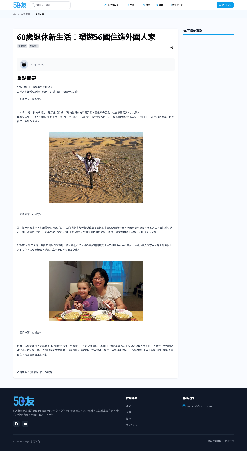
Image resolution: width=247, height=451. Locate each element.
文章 (128, 412)
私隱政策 (229, 441)
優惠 (146, 4)
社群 (159, 4)
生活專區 (25, 14)
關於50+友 (176, 4)
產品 (128, 406)
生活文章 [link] (39, 14)
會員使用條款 (214, 441)
